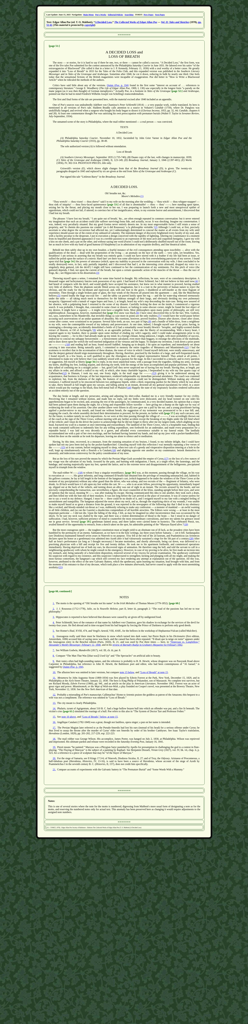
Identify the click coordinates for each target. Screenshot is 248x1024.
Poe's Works (100, 14)
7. (54, 650)
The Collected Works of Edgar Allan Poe (135, 22)
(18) (80, 472)
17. (54, 727)
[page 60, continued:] (60, 591)
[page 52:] (176, 91)
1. (54, 603)
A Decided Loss (103, 22)
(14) (129, 387)
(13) (154, 373)
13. (54, 703)
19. (54, 747)
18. (54, 738)
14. (54, 708)
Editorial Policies (115, 14)
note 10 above (69, 716)
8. (54, 655)
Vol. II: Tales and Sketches (175, 22)
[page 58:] (130, 472)
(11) (186, 347)
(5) (58, 295)
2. (54, 608)
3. (54, 617)
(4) (196, 281)
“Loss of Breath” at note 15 (154, 672)
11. (54, 677)
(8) (149, 321)
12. (54, 694)
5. (54, 630)
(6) (137, 312)
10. (54, 672)
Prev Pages (148, 14)
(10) (68, 344)
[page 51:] (54, 46)
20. (54, 758)
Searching (129, 14)
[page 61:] (68, 711)
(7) (159, 315)
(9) (94, 330)
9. (54, 661)
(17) (166, 458)
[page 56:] (91, 361)
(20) (191, 538)
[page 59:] (85, 521)
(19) (186, 524)
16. (54, 722)
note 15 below (127, 672)
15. (54, 716)
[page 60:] (174, 603)
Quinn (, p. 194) (118, 85)
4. (54, 622)
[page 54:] (69, 261)
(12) (64, 373)
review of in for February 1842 (147, 644)
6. (54, 636)
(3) (97, 273)
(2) (155, 227)
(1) (141, 196)
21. (54, 769)
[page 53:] (112, 204)
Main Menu (88, 14)
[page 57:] (169, 413)
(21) (60, 567)
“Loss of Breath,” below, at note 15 (99, 716)
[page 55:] (112, 312)
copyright (89, 25)
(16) (114, 450)
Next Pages (160, 14)
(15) (63, 447)
